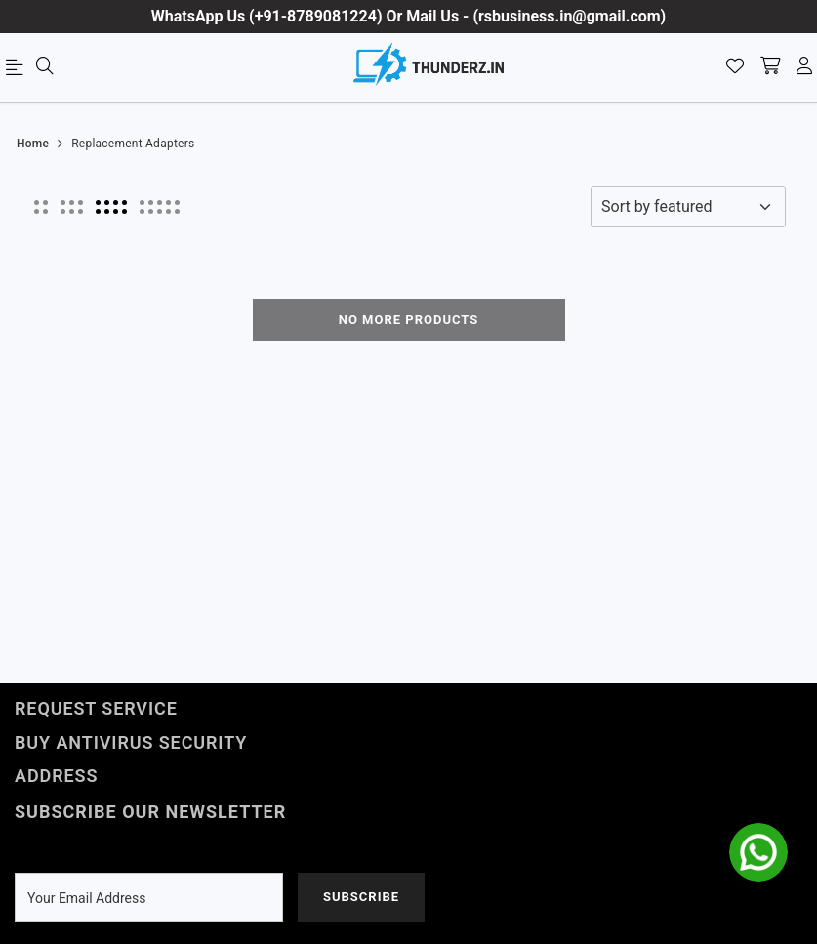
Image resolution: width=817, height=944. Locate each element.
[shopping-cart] (770, 67)
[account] (804, 67)
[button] (41, 207)
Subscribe (361, 896)
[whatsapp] (758, 852)
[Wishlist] (735, 67)
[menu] (17, 71)
